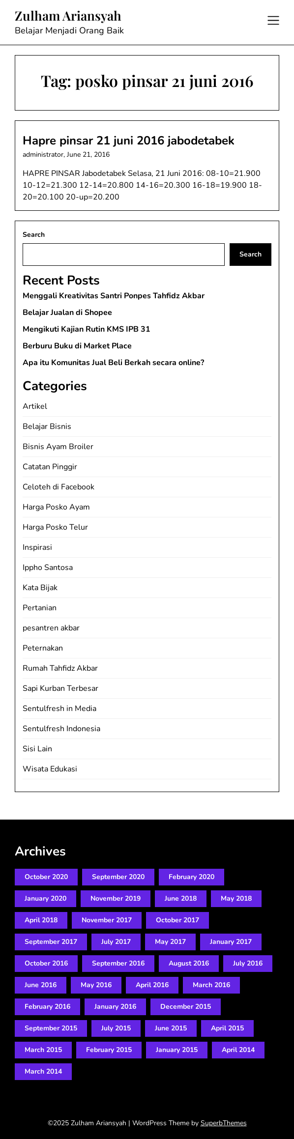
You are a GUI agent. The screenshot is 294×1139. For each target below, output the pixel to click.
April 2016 (152, 985)
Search (34, 234)
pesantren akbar (51, 628)
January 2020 (45, 898)
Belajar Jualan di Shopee (67, 312)
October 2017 (177, 920)
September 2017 (51, 941)
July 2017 (116, 941)
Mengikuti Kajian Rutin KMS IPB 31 (86, 329)
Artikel (35, 406)
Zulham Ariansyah (68, 15)
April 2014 (238, 1049)
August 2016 (189, 963)
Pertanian (40, 607)
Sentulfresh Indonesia (61, 728)
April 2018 (41, 920)
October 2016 (46, 963)
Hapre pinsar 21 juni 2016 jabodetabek (129, 140)
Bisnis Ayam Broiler (58, 446)
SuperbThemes (224, 1123)
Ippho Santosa (48, 567)
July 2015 (116, 1028)
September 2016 (118, 963)
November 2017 (107, 920)
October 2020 (46, 877)
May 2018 (236, 898)
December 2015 (185, 1006)
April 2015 (227, 1028)
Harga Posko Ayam (56, 507)
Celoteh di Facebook (58, 487)
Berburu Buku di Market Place (77, 346)
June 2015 (171, 1028)
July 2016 (248, 963)
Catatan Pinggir (50, 466)
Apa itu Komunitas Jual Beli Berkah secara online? (113, 362)
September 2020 (118, 877)
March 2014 (43, 1071)
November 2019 (115, 898)
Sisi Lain (37, 748)
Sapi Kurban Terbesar (60, 688)
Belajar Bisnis (47, 426)
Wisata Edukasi (50, 769)
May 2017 (170, 941)
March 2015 (43, 1049)
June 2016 (41, 985)
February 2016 (47, 1006)
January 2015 (177, 1049)
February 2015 (109, 1049)
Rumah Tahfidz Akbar (60, 668)
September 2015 (51, 1028)
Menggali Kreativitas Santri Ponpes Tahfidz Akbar (114, 295)
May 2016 (96, 985)
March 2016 (211, 985)
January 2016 (115, 1006)
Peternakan (43, 648)
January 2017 (231, 941)
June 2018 (181, 898)
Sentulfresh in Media (59, 708)
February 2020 (191, 877)
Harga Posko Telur (55, 527)
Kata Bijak (40, 587)
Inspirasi (37, 547)
